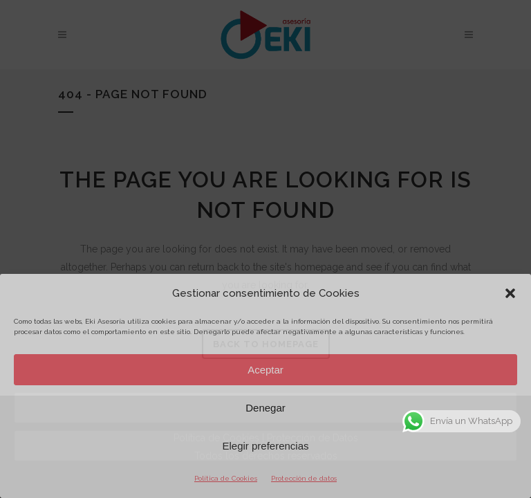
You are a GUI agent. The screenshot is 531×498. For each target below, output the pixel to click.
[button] (510, 293)
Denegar (265, 408)
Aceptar (265, 370)
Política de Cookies (225, 478)
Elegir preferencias (265, 446)
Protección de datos (304, 478)
